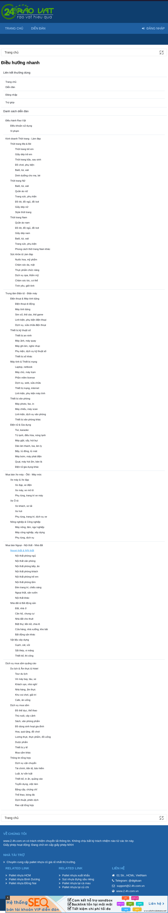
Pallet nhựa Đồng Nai (22, 883)
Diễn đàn (10, 87)
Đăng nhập (11, 94)
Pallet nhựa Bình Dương (24, 879)
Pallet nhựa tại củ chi (75, 887)
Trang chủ (10, 82)
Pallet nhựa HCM (20, 875)
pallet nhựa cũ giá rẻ (43, 862)
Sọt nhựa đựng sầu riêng (78, 879)
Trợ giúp (9, 102)
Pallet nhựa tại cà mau (76, 883)
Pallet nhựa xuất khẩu (76, 875)
